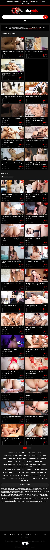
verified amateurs (38, 472)
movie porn (43, 478)
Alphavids (23, 547)
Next (29, 448)
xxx (30, 467)
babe (37, 469)
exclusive (17, 472)
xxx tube (33, 464)
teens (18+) (10, 461)
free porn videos (14, 453)
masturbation (17, 475)
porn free (25, 472)
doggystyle (33, 478)
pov (18, 469)
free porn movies (10, 455)
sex (23, 461)
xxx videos (37, 467)
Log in (27, 3)
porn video (7, 475)
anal (19, 464)
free (5, 458)
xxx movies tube (33, 458)
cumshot (30, 469)
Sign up (22, 3)
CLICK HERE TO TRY (34, 28)
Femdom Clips (24, 1)
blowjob (27, 475)
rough (35, 475)
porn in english (8, 469)
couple (18, 461)
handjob (43, 458)
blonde (30, 461)
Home (4, 534)
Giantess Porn (34, 1)
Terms (37, 534)
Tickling (43, 1)
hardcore (7, 472)
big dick (44, 469)
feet (39, 453)
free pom (4, 478)
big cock (44, 464)
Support (29, 534)
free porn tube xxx (8, 464)
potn (23, 469)
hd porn (12, 458)
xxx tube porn (22, 467)
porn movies (21, 458)
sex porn (43, 475)
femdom (35, 455)
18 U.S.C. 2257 (25, 537)
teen (34, 453)
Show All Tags (25, 485)
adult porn (26, 453)
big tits (27, 455)
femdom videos (14, 489)
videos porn (13, 478)
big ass (43, 455)
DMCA (44, 534)
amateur (24, 481)
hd (39, 464)
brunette (23, 478)
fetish (25, 464)
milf (20, 455)
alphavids (11, 467)
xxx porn (38, 461)
